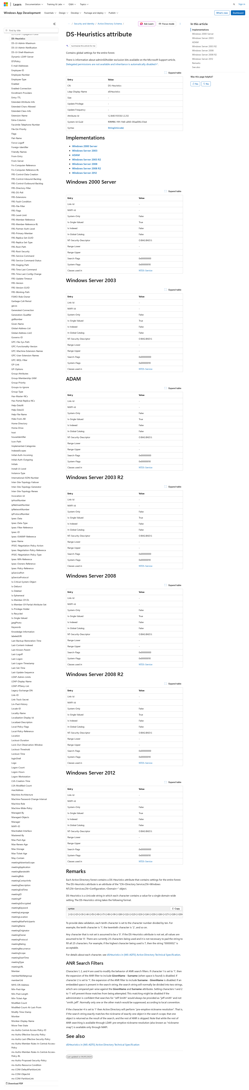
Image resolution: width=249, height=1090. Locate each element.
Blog (43, 1080)
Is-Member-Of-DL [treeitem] (20, 599)
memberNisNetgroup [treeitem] (21, 975)
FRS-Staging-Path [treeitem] (20, 264)
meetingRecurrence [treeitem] (20, 948)
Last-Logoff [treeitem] (17, 654)
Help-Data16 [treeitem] (17, 405)
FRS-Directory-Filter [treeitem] (21, 188)
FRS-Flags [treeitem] (16, 210)
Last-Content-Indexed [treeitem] (22, 645)
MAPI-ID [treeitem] (15, 826)
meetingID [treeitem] (16, 894)
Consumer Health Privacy (91, 1080)
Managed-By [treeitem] (17, 812)
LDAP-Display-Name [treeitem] (21, 681)
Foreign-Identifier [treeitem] (19, 147)
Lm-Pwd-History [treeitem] (19, 704)
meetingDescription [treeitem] (20, 885)
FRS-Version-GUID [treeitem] (20, 287)
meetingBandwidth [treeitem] (20, 871)
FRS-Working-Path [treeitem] (20, 292)
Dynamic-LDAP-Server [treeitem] (22, 56)
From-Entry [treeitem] (17, 156)
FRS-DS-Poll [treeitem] (17, 192)
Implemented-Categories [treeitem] (23, 445)
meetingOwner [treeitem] (18, 934)
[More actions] (180, 23)
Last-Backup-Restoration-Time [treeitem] (26, 640)
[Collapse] (54, 24)
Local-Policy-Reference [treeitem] (22, 731)
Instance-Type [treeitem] (18, 473)
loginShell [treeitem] (16, 758)
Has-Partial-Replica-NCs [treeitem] (23, 400)
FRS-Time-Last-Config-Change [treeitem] (26, 273)
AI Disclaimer (10, 1080)
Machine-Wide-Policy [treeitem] (21, 808)
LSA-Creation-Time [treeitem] (20, 780)
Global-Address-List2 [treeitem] (21, 332)
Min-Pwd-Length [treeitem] (19, 993)
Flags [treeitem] (13, 133)
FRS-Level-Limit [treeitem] (19, 215)
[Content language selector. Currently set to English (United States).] (18, 1072)
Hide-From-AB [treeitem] (18, 418)
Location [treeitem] (15, 735)
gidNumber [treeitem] (16, 319)
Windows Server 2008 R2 (204, 54)
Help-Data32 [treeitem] (17, 409)
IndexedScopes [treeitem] (18, 450)
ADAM (195, 42)
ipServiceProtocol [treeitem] (19, 577)
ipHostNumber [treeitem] (18, 500)
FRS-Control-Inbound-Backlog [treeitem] (26, 178)
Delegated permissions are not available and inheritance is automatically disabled (110, 64)
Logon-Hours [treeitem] (17, 771)
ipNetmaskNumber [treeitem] (20, 504)
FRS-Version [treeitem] (17, 282)
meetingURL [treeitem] (17, 966)
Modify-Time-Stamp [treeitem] (21, 1011)
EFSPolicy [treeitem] (15, 61)
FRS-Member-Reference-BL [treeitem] (24, 224)
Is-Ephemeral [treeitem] (17, 595)
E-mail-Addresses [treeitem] (19, 65)
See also (196, 67)
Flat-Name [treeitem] (16, 138)
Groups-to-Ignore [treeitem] (20, 387)
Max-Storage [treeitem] (17, 848)
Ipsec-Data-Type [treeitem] (19, 523)
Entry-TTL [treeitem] (16, 97)
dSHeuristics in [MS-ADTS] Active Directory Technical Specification (143, 954)
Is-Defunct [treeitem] (16, 586)
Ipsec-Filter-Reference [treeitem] (22, 527)
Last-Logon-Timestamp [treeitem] (22, 663)
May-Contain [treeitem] (17, 858)
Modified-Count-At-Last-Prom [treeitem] (26, 1007)
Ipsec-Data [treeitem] (16, 518)
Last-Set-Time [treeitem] (18, 667)
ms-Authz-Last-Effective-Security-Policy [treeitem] (30, 1039)
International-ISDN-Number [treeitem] (25, 477)
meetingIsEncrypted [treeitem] (21, 903)
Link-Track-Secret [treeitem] (20, 699)
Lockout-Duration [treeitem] (20, 740)
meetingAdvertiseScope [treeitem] (22, 862)
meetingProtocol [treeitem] (19, 939)
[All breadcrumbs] (69, 23)
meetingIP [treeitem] (16, 898)
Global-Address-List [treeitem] (21, 328)
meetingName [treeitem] (18, 925)
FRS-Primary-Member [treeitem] (22, 233)
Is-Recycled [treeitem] (17, 613)
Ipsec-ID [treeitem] (15, 532)
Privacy (69, 1080)
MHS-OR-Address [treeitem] (20, 984)
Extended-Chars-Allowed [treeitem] (23, 106)
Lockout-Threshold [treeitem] (20, 749)
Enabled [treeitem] (15, 83)
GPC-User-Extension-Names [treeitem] (25, 355)
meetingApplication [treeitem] (20, 867)
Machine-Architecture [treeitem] (22, 794)
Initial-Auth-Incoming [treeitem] (22, 455)
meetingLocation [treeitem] (19, 916)
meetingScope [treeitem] (18, 953)
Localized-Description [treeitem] (21, 722)
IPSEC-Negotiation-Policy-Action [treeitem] (27, 545)
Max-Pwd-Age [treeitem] (18, 839)
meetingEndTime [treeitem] (19, 889)
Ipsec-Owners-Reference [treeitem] (23, 563)
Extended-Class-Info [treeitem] (21, 110)
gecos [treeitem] (14, 305)
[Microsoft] (6, 4)
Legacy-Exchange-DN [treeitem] (22, 690)
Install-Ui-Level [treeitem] (18, 468)
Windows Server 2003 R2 (204, 46)
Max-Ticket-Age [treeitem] (19, 853)
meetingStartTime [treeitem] (20, 957)
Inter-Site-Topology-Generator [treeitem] (26, 486)
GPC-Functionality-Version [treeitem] (24, 346)
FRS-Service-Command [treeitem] (22, 255)
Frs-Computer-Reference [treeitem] (23, 165)
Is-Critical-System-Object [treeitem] (23, 581)
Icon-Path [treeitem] (16, 441)
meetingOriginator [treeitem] (20, 930)
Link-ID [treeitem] (15, 695)
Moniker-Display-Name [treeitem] (22, 1020)
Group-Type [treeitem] (17, 391)
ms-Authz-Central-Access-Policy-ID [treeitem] (28, 1030)
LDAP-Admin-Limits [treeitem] (21, 676)
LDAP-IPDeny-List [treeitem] (20, 685)
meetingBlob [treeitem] (17, 876)
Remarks (196, 62)
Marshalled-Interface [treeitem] (21, 830)
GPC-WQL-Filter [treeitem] (19, 360)
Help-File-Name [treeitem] (19, 414)
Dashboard (238, 12)
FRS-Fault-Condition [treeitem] (21, 201)
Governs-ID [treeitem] (17, 337)
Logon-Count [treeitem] (18, 767)
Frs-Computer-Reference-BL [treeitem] (25, 169)
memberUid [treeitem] (17, 980)
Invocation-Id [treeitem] (18, 495)
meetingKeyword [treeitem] (19, 907)
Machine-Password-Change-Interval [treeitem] (29, 799)
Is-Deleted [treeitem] (16, 590)
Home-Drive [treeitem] (17, 427)
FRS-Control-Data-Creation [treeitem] (24, 174)
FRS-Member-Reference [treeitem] (23, 219)
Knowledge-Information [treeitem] (22, 631)
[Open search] (234, 4)
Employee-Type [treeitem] (18, 79)
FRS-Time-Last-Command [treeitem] (24, 269)
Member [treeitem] (15, 971)
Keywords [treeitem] (16, 627)
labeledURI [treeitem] (16, 636)
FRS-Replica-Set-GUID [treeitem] (22, 237)
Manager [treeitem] (15, 821)
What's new (222, 12)
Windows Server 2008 (203, 50)
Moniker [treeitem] (15, 1016)
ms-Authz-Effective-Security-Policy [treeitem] (28, 1034)
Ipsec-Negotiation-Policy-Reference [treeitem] (28, 550)
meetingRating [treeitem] (18, 943)
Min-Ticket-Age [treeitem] (19, 998)
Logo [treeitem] (13, 762)
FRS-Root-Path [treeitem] (18, 246)
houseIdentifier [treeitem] (18, 436)
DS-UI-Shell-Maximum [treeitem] (22, 52)
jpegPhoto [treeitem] (16, 622)
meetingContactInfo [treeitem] (21, 880)
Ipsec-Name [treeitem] (17, 541)
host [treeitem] (13, 432)
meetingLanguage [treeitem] (20, 912)
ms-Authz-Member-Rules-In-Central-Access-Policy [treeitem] (33, 1045)
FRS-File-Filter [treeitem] (18, 206)
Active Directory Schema (110, 23)
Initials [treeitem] (14, 464)
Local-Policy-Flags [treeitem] (20, 726)
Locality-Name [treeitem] (18, 713)
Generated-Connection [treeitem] (22, 310)
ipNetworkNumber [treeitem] (20, 509)
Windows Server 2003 (203, 38)
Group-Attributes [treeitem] (19, 373)
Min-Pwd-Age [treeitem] (18, 989)
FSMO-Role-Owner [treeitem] (20, 296)
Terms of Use (116, 1080)
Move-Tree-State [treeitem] (19, 1025)
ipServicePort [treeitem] (17, 572)
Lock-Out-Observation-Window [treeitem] (27, 744)
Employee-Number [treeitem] (20, 74)
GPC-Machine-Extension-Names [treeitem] (27, 350)
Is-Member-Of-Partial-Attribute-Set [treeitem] (28, 604)
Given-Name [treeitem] (17, 323)
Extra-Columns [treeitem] (18, 120)
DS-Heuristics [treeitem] (18, 38)
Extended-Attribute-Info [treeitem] (23, 101)
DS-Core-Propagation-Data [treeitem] (24, 34)
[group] (124, 914)
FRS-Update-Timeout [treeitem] (21, 278)
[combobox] (31, 30)
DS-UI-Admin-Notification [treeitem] (24, 47)
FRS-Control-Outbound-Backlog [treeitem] (27, 183)
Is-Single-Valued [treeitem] (19, 617)
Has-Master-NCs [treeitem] (19, 396)
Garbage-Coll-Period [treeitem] (21, 301)
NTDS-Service (145, 270)
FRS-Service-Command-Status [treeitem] (26, 260)
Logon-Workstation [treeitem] (20, 776)
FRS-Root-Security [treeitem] (20, 251)
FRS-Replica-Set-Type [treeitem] (21, 242)
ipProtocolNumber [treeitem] (20, 513)
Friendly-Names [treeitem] (19, 151)
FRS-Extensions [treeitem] (18, 197)
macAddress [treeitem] (17, 790)
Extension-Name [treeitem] (19, 115)
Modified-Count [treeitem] (19, 1002)
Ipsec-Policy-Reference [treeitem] (22, 568)
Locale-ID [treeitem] (16, 708)
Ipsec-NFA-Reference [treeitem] (21, 559)
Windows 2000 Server (203, 33)
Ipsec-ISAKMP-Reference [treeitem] (23, 536)
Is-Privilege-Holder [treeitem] (20, 608)
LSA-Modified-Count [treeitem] (21, 785)
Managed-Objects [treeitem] (20, 817)
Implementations (200, 29)
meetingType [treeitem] (17, 962)
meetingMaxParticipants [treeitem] (23, 921)
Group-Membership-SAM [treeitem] (24, 378)
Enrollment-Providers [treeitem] (21, 92)
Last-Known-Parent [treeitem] (20, 649)
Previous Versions (28, 1080)
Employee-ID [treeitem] (17, 70)
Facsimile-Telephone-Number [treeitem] (25, 124)
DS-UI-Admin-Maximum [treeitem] (23, 43)
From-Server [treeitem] (17, 160)
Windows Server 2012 (202, 58)
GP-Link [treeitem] (15, 364)
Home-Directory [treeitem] (19, 423)
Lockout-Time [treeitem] (18, 753)
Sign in (242, 4)
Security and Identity (84, 23)
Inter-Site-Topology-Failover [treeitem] (25, 482)
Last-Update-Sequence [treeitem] (22, 672)
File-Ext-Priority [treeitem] (18, 129)
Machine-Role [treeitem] (18, 803)
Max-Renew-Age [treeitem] (19, 844)
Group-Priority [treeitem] (18, 382)
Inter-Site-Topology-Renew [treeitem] (24, 491)
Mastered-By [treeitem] (17, 835)
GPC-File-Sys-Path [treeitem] (20, 341)
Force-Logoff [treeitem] (17, 142)
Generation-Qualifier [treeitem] (21, 314)
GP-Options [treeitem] (17, 369)
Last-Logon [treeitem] (17, 658)
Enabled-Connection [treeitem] (21, 88)
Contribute (57, 1080)
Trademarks (131, 1080)
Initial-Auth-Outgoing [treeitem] (22, 459)
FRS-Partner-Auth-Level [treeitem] (23, 228)
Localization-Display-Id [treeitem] (22, 717)
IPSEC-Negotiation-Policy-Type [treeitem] (26, 554)
